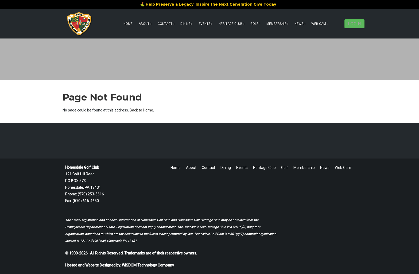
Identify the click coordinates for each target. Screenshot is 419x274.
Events (205, 24)
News (299, 24)
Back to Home (141, 110)
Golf (255, 24)
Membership (277, 24)
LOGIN (354, 23)
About (145, 24)
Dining (186, 24)
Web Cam (319, 24)
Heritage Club (231, 24)
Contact (166, 24)
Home (128, 24)
